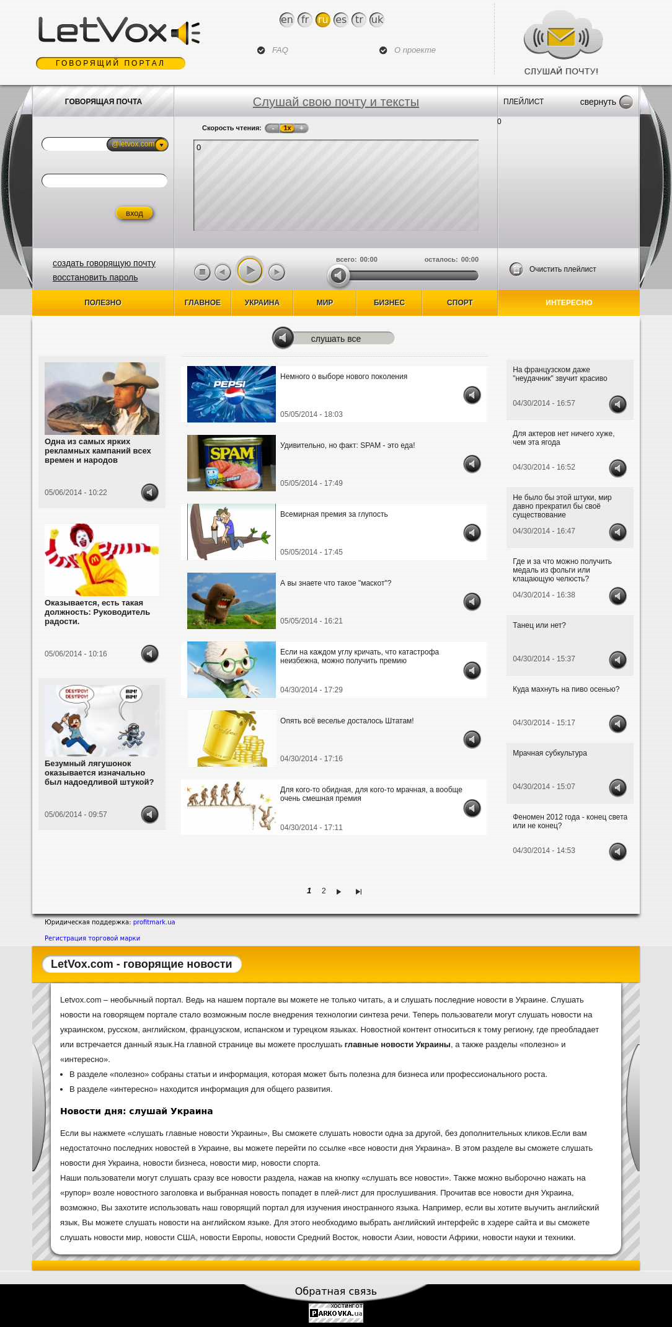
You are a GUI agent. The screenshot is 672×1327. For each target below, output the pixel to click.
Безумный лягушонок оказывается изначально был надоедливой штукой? (99, 773)
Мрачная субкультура (550, 753)
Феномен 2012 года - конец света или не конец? (570, 821)
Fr (305, 19)
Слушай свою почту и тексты (336, 102)
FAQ (280, 50)
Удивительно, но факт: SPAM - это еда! (347, 445)
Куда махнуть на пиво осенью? (566, 689)
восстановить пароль (95, 277)
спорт (460, 302)
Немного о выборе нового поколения (343, 376)
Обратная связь (336, 1291)
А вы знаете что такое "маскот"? (335, 583)
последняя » (360, 891)
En (287, 19)
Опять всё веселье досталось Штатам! (347, 721)
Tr (359, 19)
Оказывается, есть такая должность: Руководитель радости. (97, 612)
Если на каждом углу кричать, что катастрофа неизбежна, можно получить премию (359, 656)
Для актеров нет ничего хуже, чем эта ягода (563, 438)
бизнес (389, 302)
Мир (325, 302)
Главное (203, 302)
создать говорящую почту (104, 263)
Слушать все (336, 339)
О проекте (415, 50)
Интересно (569, 302)
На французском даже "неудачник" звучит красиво (560, 374)
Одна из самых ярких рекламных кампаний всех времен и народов (98, 451)
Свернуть (598, 102)
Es (341, 19)
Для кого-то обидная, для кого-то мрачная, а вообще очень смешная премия (371, 794)
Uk (377, 19)
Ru (323, 19)
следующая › (340, 891)
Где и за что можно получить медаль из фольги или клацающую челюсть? (562, 570)
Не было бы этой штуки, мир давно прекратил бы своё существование (562, 506)
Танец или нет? (539, 625)
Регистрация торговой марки (92, 938)
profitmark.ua (154, 922)
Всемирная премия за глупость (334, 514)
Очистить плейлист (562, 269)
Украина (262, 302)
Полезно (103, 302)
